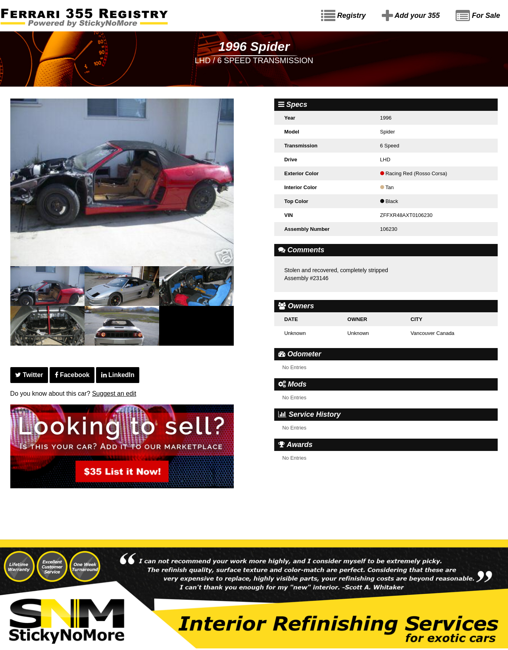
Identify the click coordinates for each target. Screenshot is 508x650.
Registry (343, 16)
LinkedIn (118, 374)
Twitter (29, 374)
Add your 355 (411, 16)
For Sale (478, 16)
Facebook (72, 374)
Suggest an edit (114, 393)
